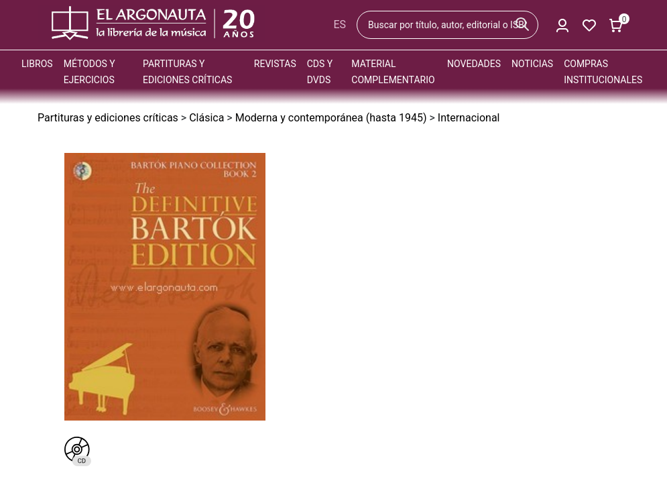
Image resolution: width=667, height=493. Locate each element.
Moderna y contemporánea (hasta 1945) (331, 117)
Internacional (469, 117)
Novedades (474, 63)
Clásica (206, 117)
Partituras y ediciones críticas (108, 117)
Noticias (532, 63)
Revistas (275, 63)
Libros (37, 63)
